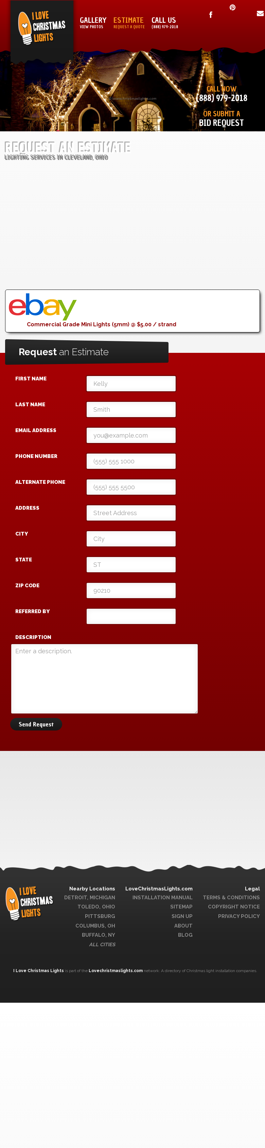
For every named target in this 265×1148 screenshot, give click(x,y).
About (183, 926)
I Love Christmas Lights (39, 970)
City (21, 534)
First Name (31, 379)
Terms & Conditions (231, 897)
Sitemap (181, 906)
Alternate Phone (40, 482)
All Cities (102, 944)
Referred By (32, 611)
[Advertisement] (126, 242)
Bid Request (221, 123)
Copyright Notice (234, 906)
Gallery (93, 23)
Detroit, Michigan (89, 897)
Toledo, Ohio (96, 906)
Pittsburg (100, 916)
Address (27, 508)
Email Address (35, 430)
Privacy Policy (239, 916)
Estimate (129, 23)
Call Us (165, 23)
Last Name (30, 404)
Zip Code (27, 586)
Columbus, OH (95, 926)
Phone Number (36, 456)
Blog (185, 935)
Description (33, 637)
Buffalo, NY (98, 935)
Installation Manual (162, 897)
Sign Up (182, 916)
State (23, 560)
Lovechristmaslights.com (116, 970)
